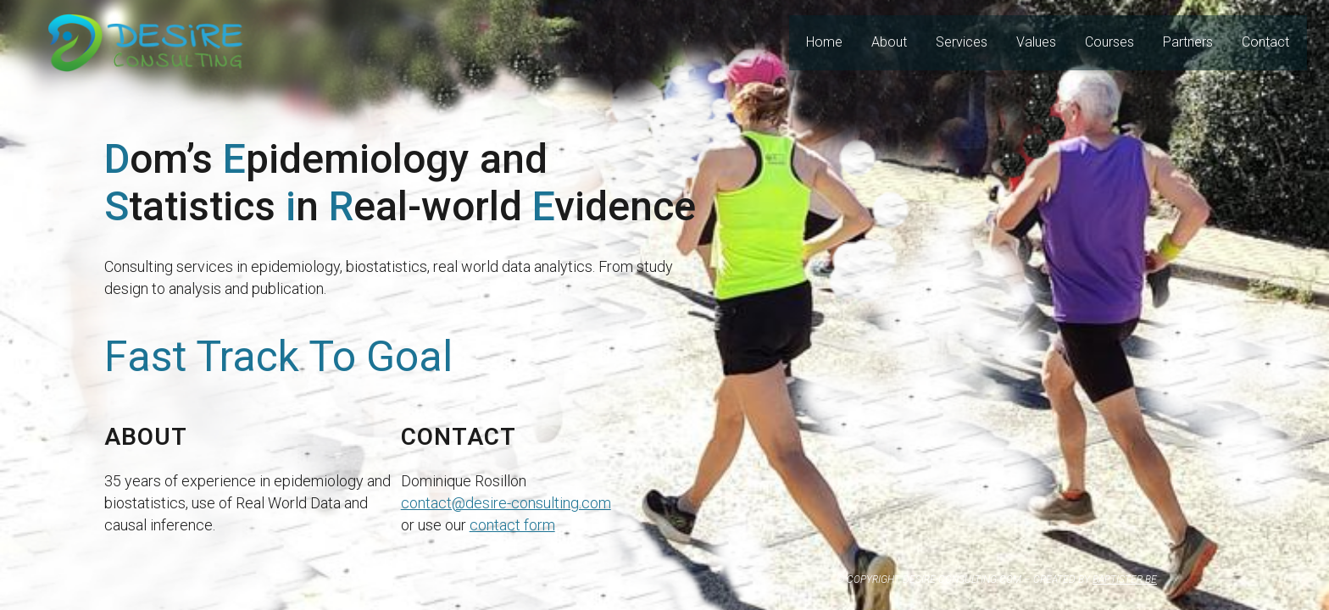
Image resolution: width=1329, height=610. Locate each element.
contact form (512, 525)
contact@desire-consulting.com (506, 503)
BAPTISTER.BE (1125, 579)
